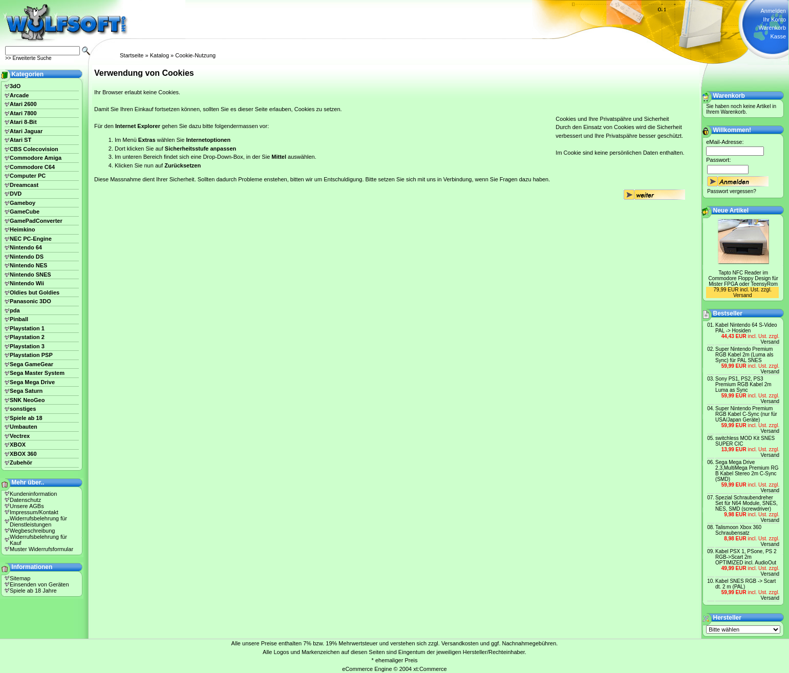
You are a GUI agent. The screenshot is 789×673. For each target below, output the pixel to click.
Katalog (159, 55)
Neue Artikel (731, 210)
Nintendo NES (28, 265)
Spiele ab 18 (26, 418)
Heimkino (22, 229)
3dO (15, 86)
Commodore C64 (32, 167)
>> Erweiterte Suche (28, 58)
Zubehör (21, 462)
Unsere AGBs (27, 506)
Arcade (19, 95)
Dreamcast (24, 185)
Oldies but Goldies (34, 292)
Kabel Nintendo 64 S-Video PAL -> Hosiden (746, 327)
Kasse (778, 36)
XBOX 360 (23, 454)
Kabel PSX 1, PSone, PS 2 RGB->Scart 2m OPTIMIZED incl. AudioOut (746, 557)
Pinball (19, 319)
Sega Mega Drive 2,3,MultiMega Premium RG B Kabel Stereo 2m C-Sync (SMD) (746, 470)
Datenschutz (25, 500)
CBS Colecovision (34, 149)
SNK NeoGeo (27, 400)
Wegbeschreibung (32, 531)
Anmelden (773, 11)
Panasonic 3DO (30, 301)
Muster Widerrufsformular (41, 549)
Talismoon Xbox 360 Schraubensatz (738, 530)
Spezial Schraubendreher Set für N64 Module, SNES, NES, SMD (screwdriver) (746, 503)
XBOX (18, 444)
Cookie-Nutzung (195, 55)
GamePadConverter (36, 221)
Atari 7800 (23, 113)
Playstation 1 (27, 328)
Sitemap (20, 578)
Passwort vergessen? (731, 191)
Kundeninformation (33, 494)
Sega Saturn (26, 391)
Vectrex (20, 436)
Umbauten (23, 427)
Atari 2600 (23, 104)
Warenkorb (772, 28)
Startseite (131, 55)
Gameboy (22, 203)
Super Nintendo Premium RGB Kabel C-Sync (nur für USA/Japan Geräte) (746, 414)
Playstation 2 (27, 337)
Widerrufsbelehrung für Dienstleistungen (38, 521)
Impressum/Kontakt (34, 512)
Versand (742, 295)
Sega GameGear (31, 364)
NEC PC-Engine (31, 239)
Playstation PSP (31, 355)
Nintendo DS (27, 257)
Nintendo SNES (30, 274)
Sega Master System (37, 373)
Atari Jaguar (26, 131)
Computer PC (28, 176)
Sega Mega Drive (32, 382)
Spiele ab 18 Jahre (33, 590)
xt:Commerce (429, 669)
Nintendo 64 (26, 247)
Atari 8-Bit (23, 122)
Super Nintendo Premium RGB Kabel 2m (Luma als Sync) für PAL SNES (744, 354)
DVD (16, 194)
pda (15, 310)
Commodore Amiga (35, 158)
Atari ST (20, 140)
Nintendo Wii (27, 283)
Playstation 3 (27, 346)
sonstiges (23, 409)
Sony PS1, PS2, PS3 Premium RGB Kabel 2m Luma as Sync (743, 384)
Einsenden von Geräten (39, 584)
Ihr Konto (774, 19)
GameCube (24, 211)
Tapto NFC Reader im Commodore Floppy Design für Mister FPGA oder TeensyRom (743, 278)
